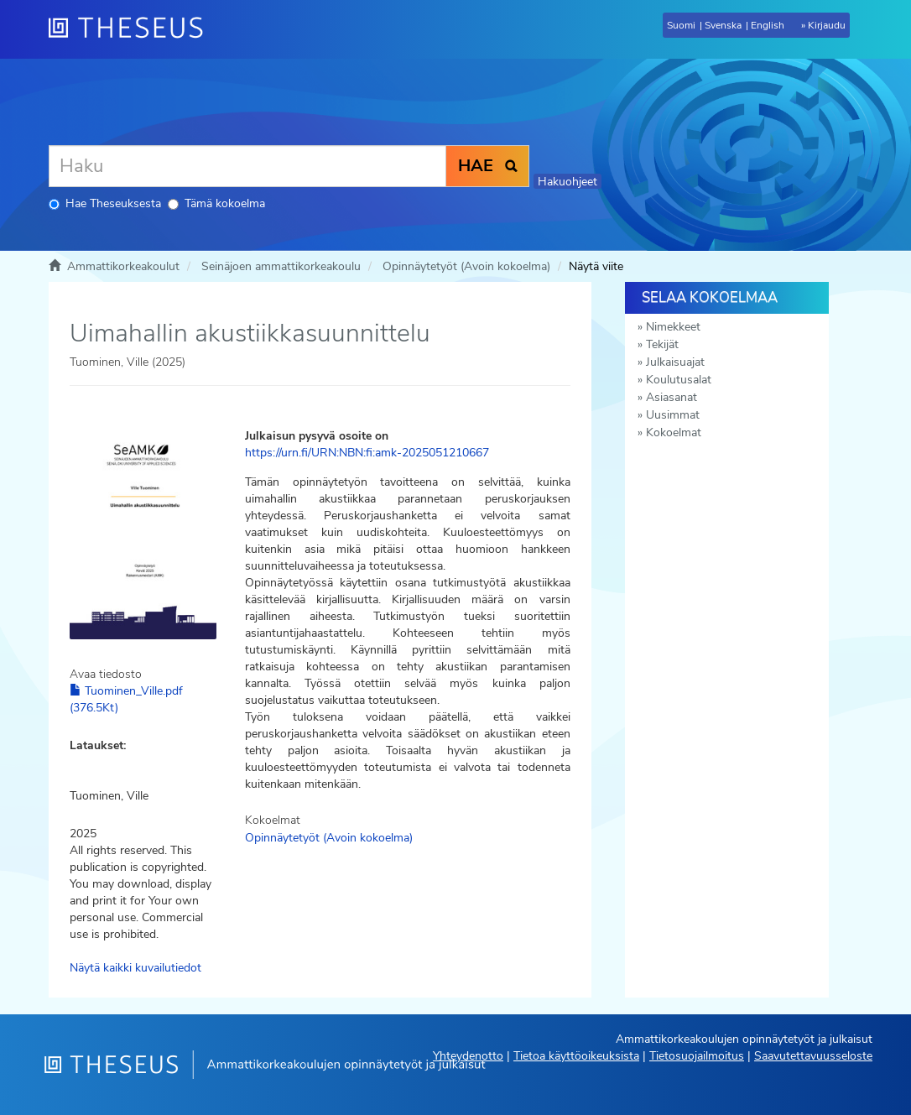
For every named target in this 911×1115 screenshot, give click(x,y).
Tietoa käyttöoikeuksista (576, 1056)
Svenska (723, 25)
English (767, 25)
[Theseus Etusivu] (132, 29)
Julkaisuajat (675, 362)
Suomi (681, 25)
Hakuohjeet (567, 182)
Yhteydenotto (468, 1056)
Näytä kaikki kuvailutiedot (135, 968)
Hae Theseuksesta (105, 203)
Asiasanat (671, 397)
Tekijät (662, 344)
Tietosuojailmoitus (696, 1056)
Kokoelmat (673, 432)
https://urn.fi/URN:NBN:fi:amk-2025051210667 (367, 453)
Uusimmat (673, 415)
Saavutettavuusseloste (813, 1056)
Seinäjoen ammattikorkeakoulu (281, 266)
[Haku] (247, 166)
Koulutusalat (678, 380)
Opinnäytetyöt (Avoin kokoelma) (466, 266)
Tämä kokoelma (216, 203)
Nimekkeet (673, 327)
